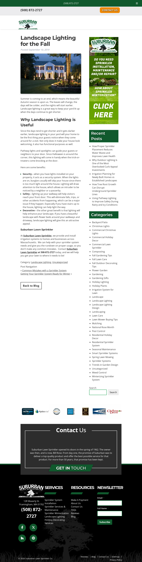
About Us (76, 503)
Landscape (97, 296)
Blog (73, 516)
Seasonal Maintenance (104, 349)
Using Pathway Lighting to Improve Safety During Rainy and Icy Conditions (105, 201)
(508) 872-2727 (71, 3)
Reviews (75, 513)
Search (92, 387)
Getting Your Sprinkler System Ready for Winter (45, 273)
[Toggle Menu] (137, 3)
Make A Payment (79, 500)
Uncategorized (60, 262)
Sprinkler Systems (101, 360)
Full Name (103, 508)
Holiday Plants (99, 285)
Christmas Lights (101, 226)
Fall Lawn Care (99, 259)
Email (100, 498)
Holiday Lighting (100, 281)
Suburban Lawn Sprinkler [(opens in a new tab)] (37, 235)
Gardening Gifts (100, 278)
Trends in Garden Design (105, 364)
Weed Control (99, 372)
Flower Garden (99, 270)
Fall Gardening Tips (102, 255)
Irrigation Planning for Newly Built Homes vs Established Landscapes (104, 177)
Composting (98, 251)
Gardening (97, 274)
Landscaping (98, 311)
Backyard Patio (100, 222)
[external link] (28, 417)
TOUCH (71, 468)
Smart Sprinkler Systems (105, 353)
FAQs (73, 509)
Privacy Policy (116, 560)
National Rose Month (103, 327)
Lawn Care (97, 315)
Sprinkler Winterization (57, 513)
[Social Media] (23, 529)
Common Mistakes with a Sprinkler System (44, 270)
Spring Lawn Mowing (103, 357)
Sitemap (116, 556)
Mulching (97, 323)
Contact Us (110, 10)
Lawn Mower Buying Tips (105, 319)
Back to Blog (31, 285)
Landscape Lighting (41, 262)
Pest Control (98, 331)
